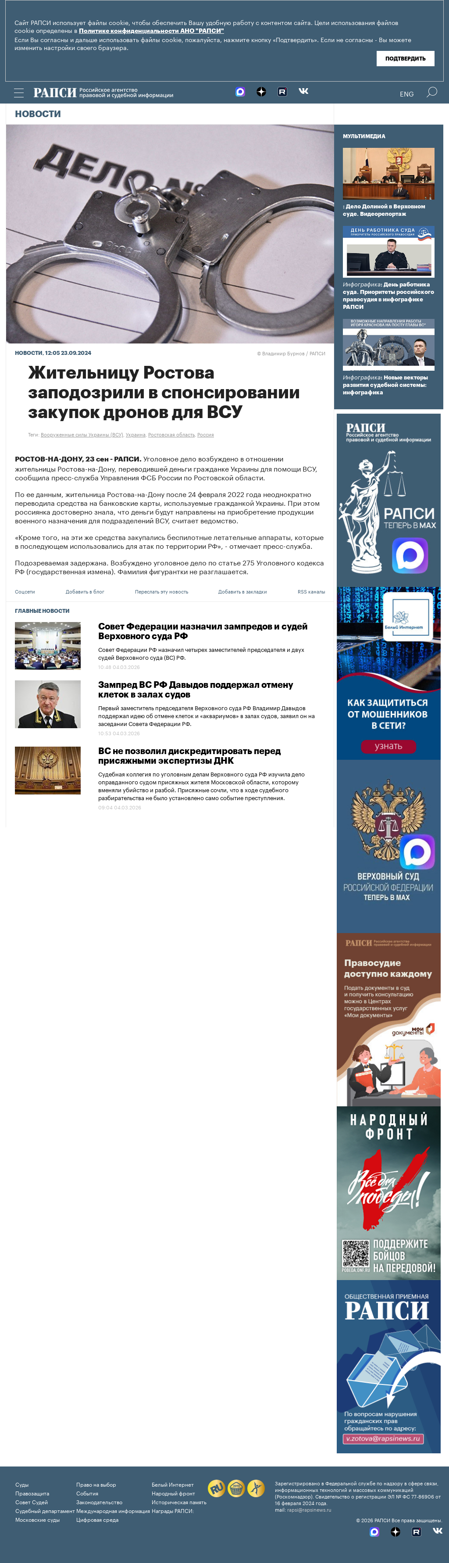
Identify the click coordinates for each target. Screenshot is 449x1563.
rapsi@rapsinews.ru (309, 1509)
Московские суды (37, 1519)
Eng (407, 93)
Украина (136, 434)
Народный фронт (173, 1492)
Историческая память (179, 1501)
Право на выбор (96, 1484)
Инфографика (362, 284)
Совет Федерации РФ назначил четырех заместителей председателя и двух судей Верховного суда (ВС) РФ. (201, 652)
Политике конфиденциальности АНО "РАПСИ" (151, 31)
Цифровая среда (97, 1519)
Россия (205, 434)
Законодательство (99, 1501)
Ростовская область (171, 434)
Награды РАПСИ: (173, 1510)
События (87, 1492)
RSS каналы (311, 591)
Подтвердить (405, 58)
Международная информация (113, 1510)
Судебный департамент (45, 1510)
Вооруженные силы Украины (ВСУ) (82, 434)
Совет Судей (31, 1501)
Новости (38, 114)
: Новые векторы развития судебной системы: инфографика (385, 385)
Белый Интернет (173, 1484)
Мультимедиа (364, 136)
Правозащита (32, 1492)
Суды (22, 1484)
